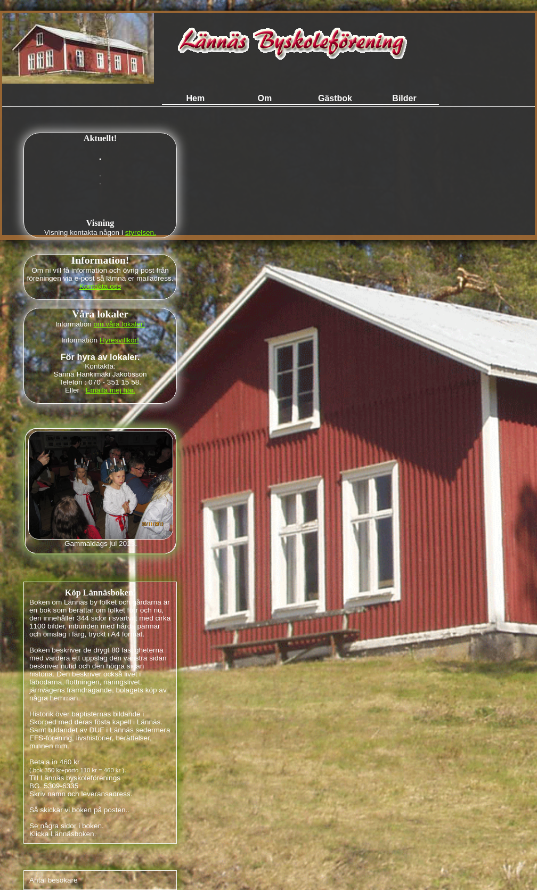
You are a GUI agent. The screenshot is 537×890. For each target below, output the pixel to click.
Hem (196, 98)
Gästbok (335, 98)
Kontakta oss (100, 286)
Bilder (404, 98)
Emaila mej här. (110, 390)
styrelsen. (140, 232)
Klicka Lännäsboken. (62, 834)
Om (265, 98)
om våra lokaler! (119, 324)
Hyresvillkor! (119, 340)
